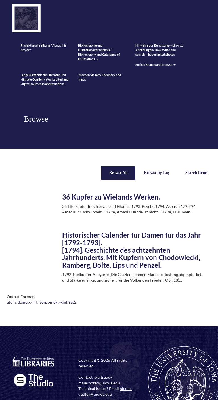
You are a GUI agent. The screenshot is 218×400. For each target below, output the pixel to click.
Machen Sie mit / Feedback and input (100, 77)
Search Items (196, 173)
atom (11, 302)
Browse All (118, 173)
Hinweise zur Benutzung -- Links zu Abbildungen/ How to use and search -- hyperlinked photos (159, 49)
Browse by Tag (156, 173)
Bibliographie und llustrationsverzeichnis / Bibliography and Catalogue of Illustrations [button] (99, 52)
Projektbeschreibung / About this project (43, 47)
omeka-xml (57, 302)
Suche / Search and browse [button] (155, 64)
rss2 (72, 302)
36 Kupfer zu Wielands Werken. (111, 197)
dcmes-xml (27, 302)
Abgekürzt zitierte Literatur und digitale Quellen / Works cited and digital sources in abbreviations (44, 79)
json (42, 302)
